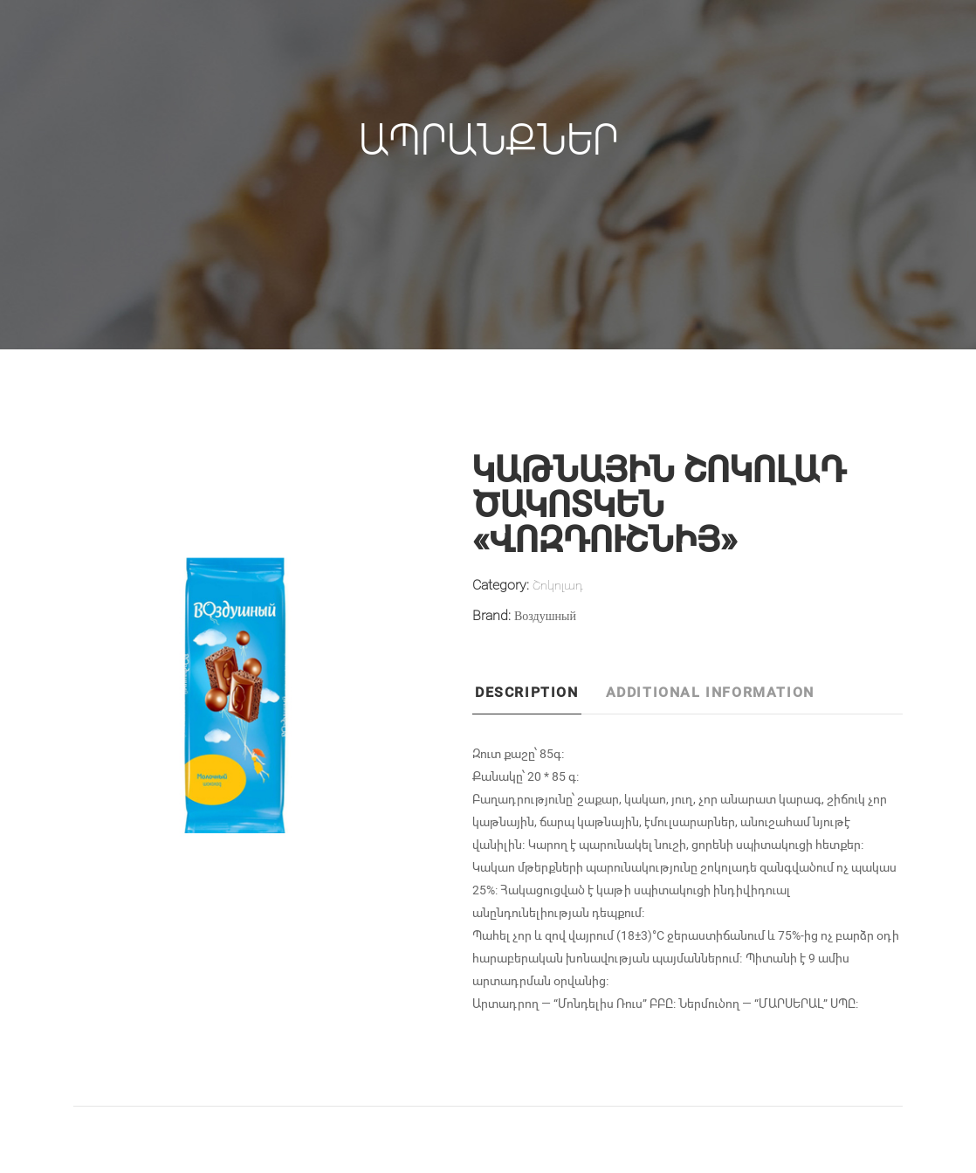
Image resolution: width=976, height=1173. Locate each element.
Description (527, 691)
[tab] (537, 697)
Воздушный (545, 615)
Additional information (710, 691)
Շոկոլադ (558, 584)
